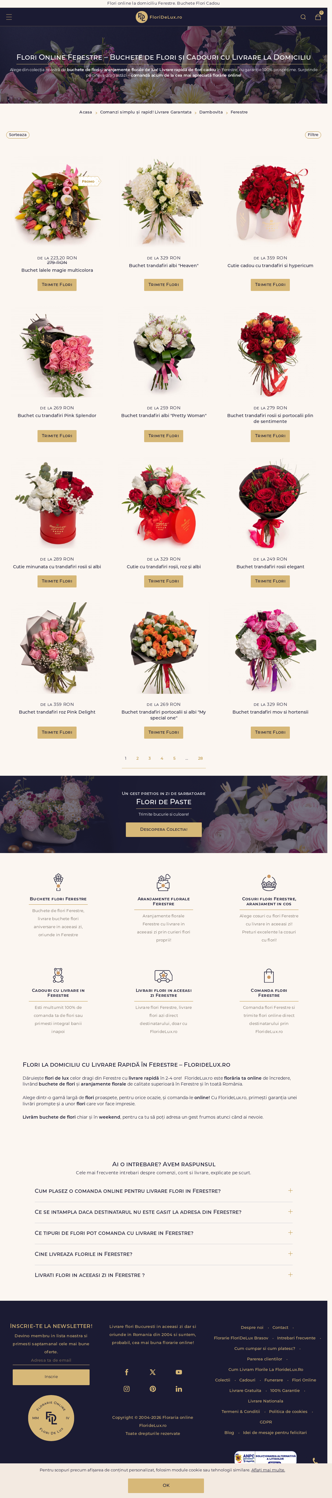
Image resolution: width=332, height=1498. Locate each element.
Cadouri (248, 1380)
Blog (229, 1433)
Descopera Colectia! (164, 829)
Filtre (313, 135)
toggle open (9, 17)
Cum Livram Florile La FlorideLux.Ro (265, 1370)
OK (166, 1485)
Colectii (223, 1380)
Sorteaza (18, 135)
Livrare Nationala (265, 1401)
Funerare (274, 1380)
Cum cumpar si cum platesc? (265, 1349)
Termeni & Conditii (241, 1412)
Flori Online (304, 1380)
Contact (281, 1328)
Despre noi (253, 1328)
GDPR (266, 1422)
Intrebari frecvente (297, 1338)
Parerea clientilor (265, 1359)
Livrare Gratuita (246, 1391)
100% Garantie (285, 1391)
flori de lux (158, 17)
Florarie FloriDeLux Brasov (241, 1338)
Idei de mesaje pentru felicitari (275, 1433)
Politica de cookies (289, 1412)
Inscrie (51, 1377)
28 (200, 759)
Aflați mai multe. (268, 1470)
